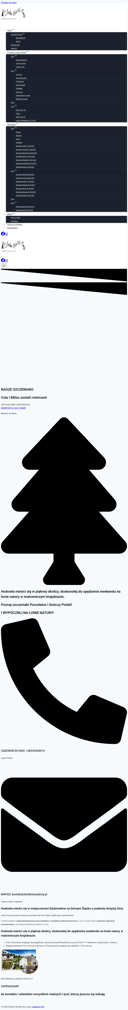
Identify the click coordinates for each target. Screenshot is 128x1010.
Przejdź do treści (9, 2)
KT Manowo (20, 81)
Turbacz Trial (20, 67)
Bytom (18, 139)
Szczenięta (12, 228)
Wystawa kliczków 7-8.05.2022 (26, 160)
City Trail (19, 75)
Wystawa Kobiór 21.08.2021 (25, 181)
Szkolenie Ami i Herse (23, 95)
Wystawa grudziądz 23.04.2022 (26, 163)
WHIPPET (14, 48)
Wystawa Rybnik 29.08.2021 (25, 175)
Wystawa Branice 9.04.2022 (25, 167)
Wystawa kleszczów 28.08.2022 (26, 153)
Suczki (18, 41)
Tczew (18, 113)
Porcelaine (14, 221)
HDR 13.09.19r (21, 117)
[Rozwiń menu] (4, 266)
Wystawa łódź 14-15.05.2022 (25, 156)
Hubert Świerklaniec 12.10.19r (26, 120)
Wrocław (19, 136)
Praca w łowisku (14, 224)
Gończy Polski (15, 218)
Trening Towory (21, 63)
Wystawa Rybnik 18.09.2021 (25, 195)
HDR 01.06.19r (21, 110)
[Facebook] (3, 235)
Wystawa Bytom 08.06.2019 (25, 207)
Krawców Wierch (21, 60)
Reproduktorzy (20, 38)
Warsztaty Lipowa (22, 99)
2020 (12, 102)
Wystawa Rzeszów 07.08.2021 (26, 192)
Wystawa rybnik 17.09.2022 (25, 146)
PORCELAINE (15, 45)
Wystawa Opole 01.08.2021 (25, 188)
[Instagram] (6, 235)
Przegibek (19, 88)
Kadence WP (38, 1007)
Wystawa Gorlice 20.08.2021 (25, 178)
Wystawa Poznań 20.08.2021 (25, 185)
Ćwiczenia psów (21, 78)
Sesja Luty (19, 92)
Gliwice (18, 132)
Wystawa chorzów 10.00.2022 (26, 150)
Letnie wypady (20, 85)
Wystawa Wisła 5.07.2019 (24, 210)
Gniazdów (19, 142)
